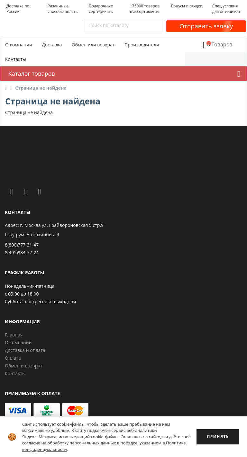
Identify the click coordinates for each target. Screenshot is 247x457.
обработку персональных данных (81, 443)
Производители (141, 45)
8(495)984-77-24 (22, 252)
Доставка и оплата (25, 350)
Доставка (52, 45)
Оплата (13, 358)
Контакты (15, 59)
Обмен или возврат (93, 45)
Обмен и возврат (23, 366)
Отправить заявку (206, 26)
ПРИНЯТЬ (218, 436)
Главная (14, 335)
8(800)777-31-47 (22, 245)
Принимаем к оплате (32, 393)
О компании (18, 45)
